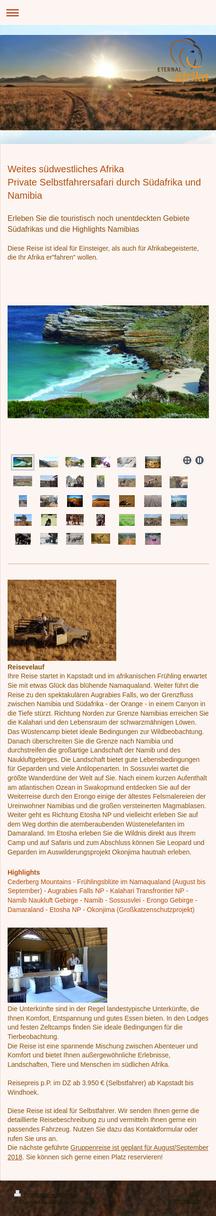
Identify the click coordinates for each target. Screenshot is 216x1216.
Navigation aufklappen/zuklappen (108, 12)
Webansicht (188, 1201)
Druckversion (35, 1195)
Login (195, 1193)
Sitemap (69, 1195)
